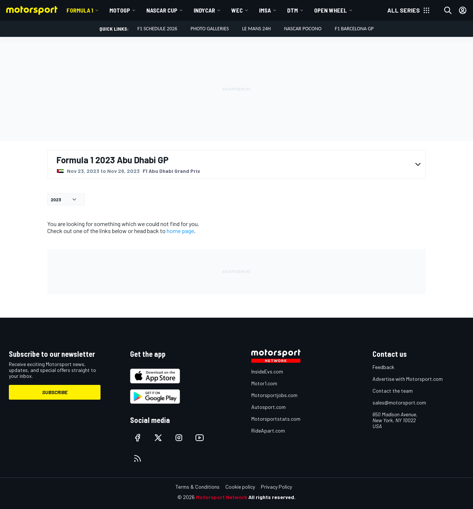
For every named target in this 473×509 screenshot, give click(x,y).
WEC (237, 10)
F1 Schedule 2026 (157, 28)
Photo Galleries (210, 28)
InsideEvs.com (267, 371)
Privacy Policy (276, 487)
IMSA (265, 10)
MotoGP (119, 10)
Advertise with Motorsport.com (407, 379)
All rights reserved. (272, 497)
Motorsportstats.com (275, 419)
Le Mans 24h (256, 28)
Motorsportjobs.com (274, 395)
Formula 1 (80, 10)
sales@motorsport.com (399, 402)
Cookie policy (240, 487)
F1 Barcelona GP (354, 28)
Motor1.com (264, 383)
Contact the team (392, 390)
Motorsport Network (221, 497)
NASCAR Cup (161, 10)
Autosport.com (268, 407)
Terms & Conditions (198, 487)
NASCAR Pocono (302, 28)
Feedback (383, 367)
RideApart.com (268, 430)
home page (180, 230)
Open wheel (330, 10)
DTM (292, 10)
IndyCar (204, 10)
